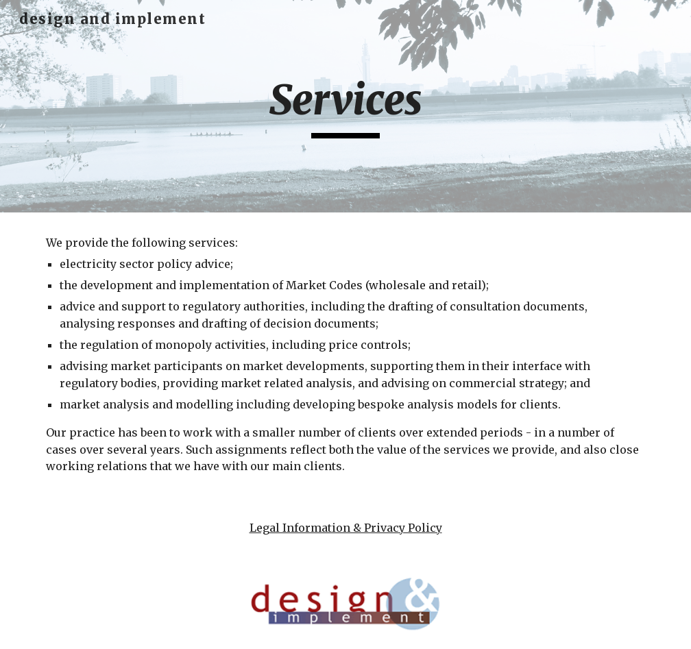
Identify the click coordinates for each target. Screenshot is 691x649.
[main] (345, 106)
